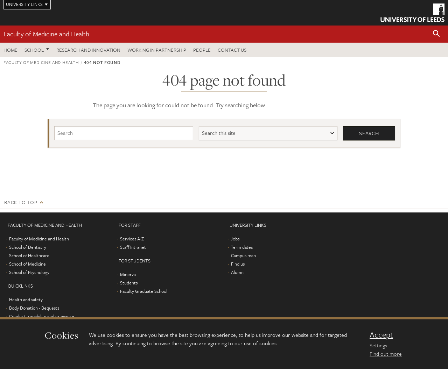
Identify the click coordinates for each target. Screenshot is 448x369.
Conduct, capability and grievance (41, 316)
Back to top (20, 202)
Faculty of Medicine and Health (46, 33)
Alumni (238, 272)
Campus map (243, 255)
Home (11, 49)
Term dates (242, 247)
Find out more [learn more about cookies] (386, 353)
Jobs (235, 238)
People (202, 49)
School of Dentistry (27, 247)
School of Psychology (29, 272)
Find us (238, 263)
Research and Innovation (88, 49)
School (34, 49)
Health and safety (26, 299)
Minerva (128, 274)
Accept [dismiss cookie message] (381, 335)
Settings (378, 345)
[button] (436, 34)
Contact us (232, 49)
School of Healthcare (29, 255)
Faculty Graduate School (143, 291)
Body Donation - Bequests (34, 307)
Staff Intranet (133, 247)
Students (129, 282)
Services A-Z (132, 238)
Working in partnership (156, 49)
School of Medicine (27, 263)
